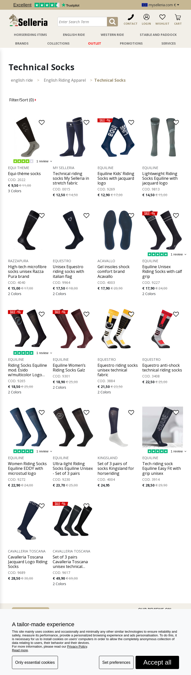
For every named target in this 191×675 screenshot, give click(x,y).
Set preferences (116, 662)
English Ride (74, 34)
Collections (58, 43)
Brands (22, 43)
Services (168, 43)
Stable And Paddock (158, 34)
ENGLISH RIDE (22, 80)
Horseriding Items (30, 34)
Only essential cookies (35, 662)
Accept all (157, 662)
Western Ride (112, 34)
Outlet (94, 43)
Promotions (131, 43)
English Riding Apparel (65, 80)
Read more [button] (20, 650)
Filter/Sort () (22, 100)
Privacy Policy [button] (77, 646)
